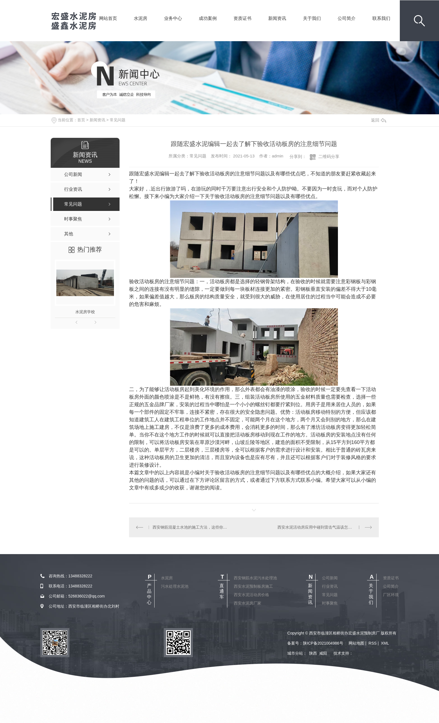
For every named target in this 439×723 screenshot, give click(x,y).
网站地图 (356, 643)
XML (385, 643)
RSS (372, 643)
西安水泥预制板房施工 (253, 586)
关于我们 (312, 26)
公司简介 (347, 26)
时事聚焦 (330, 603)
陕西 (313, 653)
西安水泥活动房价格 (251, 594)
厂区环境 (391, 594)
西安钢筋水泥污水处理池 (255, 578)
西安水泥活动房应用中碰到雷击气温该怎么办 (316, 527)
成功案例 (208, 26)
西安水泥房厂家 (247, 603)
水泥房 (140, 26)
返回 (378, 120)
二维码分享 (328, 156)
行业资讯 (330, 586)
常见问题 (117, 120)
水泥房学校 (85, 312)
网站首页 (108, 26)
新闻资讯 (277, 26)
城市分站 (295, 653)
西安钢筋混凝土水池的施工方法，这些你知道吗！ (191, 527)
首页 (81, 120)
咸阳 (323, 653)
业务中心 (173, 26)
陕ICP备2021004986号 (323, 643)
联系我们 (381, 26)
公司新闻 (330, 578)
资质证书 (242, 26)
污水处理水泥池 (174, 586)
